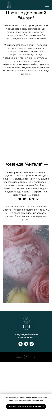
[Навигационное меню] (47, 5)
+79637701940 (26, 387)
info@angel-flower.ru (26, 384)
